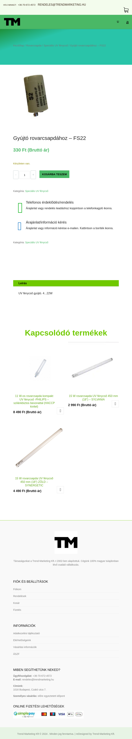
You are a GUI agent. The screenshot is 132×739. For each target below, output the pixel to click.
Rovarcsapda (34, 45)
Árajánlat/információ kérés (46, 222)
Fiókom (17, 589)
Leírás (22, 283)
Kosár (16, 603)
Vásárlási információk (25, 647)
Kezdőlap (18, 45)
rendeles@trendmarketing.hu (37, 679)
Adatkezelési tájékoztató (26, 633)
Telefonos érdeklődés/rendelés (50, 202)
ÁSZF (16, 654)
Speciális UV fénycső (56, 45)
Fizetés (17, 609)
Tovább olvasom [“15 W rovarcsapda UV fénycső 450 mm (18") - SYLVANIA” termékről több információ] (115, 403)
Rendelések (19, 596)
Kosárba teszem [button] (60, 410)
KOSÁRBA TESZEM (54, 174)
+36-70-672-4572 (27, 5)
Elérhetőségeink (22, 640)
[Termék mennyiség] (24, 175)
